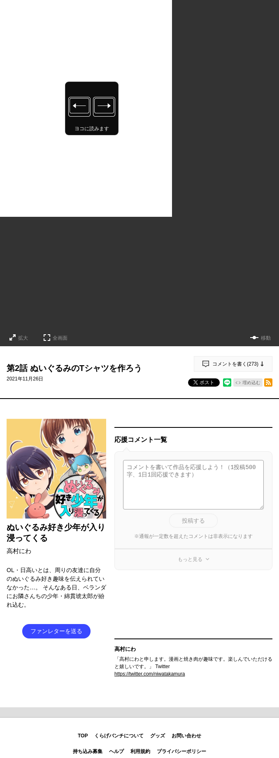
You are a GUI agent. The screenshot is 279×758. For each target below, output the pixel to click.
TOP (83, 736)
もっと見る (190, 559)
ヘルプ (116, 751)
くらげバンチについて (119, 736)
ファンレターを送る (56, 631)
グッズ (157, 736)
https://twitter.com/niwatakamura (149, 674)
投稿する (193, 520)
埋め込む (251, 382)
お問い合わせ (186, 736)
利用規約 (140, 751)
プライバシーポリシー (181, 751)
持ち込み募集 (87, 751)
